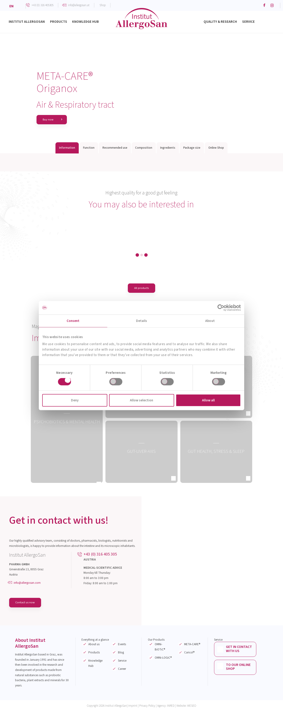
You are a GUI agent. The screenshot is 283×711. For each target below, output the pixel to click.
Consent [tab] (73, 320)
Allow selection (141, 400)
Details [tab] (141, 320)
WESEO (191, 706)
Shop (103, 5)
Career (122, 669)
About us (94, 644)
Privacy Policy (147, 706)
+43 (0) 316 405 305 (100, 554)
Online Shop (216, 148)
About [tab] (210, 320)
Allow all (208, 400)
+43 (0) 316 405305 (42, 5)
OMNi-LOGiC (163, 658)
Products (94, 653)
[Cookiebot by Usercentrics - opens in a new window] (221, 307)
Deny (75, 400)
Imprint (132, 706)
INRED (170, 706)
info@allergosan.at (78, 5)
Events (122, 644)
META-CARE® (192, 644)
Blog (121, 653)
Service (122, 661)
